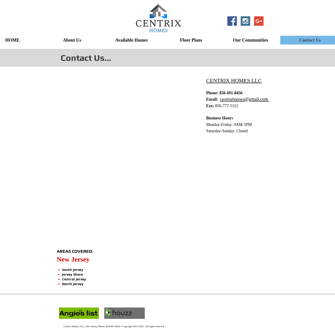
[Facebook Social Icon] (232, 21)
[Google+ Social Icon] (259, 21)
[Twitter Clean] (272, 21)
